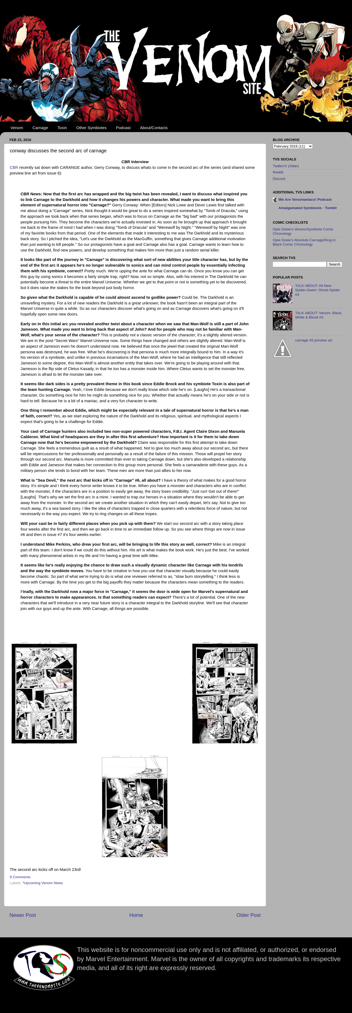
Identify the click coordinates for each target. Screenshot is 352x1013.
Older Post (249, 915)
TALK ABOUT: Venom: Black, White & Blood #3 (318, 315)
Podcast (123, 127)
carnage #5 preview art (313, 340)
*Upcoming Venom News (42, 883)
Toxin (62, 127)
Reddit (278, 172)
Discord (279, 179)
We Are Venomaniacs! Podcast (305, 199)
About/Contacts (154, 127)
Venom (17, 127)
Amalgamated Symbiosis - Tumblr (307, 208)
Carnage (40, 127)
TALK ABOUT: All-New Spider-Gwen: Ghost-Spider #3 (317, 290)
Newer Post (22, 915)
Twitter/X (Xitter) (286, 166)
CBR (14, 167)
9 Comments (20, 877)
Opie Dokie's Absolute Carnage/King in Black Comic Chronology (304, 242)
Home (136, 915)
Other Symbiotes (91, 127)
